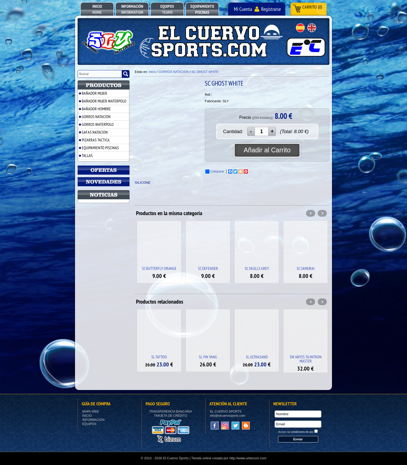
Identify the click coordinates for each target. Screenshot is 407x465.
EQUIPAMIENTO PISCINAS (100, 147)
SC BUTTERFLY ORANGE (159, 268)
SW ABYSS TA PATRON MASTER (306, 359)
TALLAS (87, 155)
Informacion (93, 420)
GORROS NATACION (96, 116)
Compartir (214, 171)
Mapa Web (90, 411)
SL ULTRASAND (257, 356)
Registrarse (271, 9)
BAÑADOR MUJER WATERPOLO (104, 101)
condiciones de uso (302, 431)
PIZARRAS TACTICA (96, 139)
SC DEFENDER (208, 268)
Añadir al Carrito (267, 150)
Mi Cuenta (243, 9)
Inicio (87, 416)
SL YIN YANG (208, 356)
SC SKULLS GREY (257, 268)
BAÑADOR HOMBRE (96, 108)
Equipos (89, 424)
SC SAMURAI (306, 268)
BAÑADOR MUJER (94, 93)
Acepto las (295, 431)
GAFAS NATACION (95, 132)
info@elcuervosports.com (227, 416)
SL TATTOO (159, 356)
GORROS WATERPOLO (98, 124)
